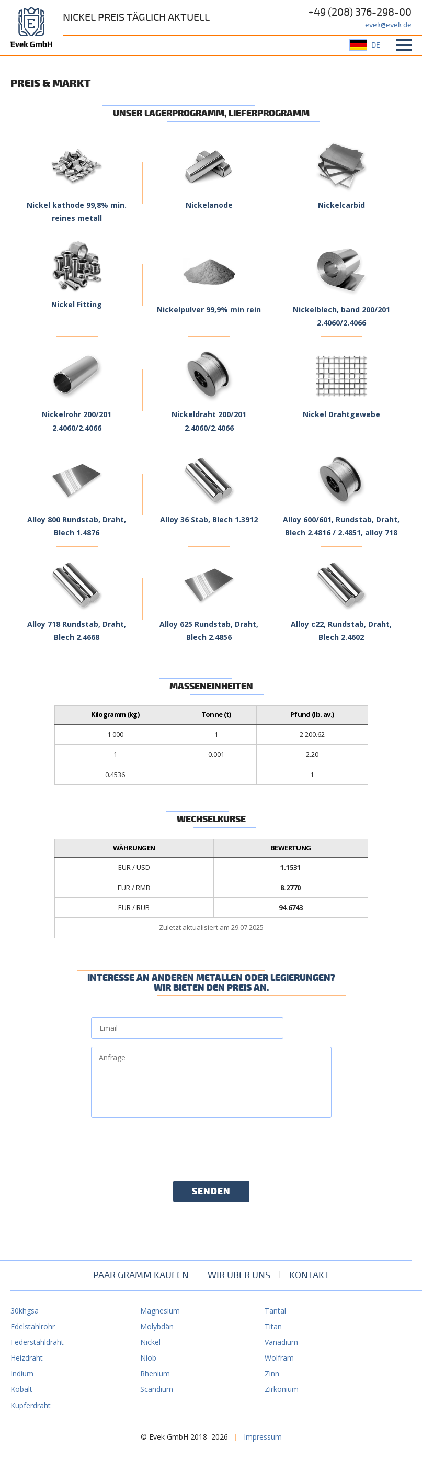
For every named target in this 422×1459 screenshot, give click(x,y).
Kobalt (21, 1389)
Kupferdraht (30, 1405)
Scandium (156, 1389)
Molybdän (157, 1326)
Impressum (263, 1437)
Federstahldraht (37, 1342)
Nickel (150, 1342)
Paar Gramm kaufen (141, 1275)
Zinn (272, 1373)
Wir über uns (239, 1275)
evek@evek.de (388, 24)
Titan (273, 1326)
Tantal (275, 1311)
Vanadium (281, 1342)
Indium (21, 1373)
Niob (148, 1358)
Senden (211, 1191)
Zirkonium (282, 1389)
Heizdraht (26, 1358)
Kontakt (309, 1275)
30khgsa (24, 1311)
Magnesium (160, 1311)
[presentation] (170, 1146)
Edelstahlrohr (32, 1326)
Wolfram (279, 1358)
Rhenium (155, 1373)
